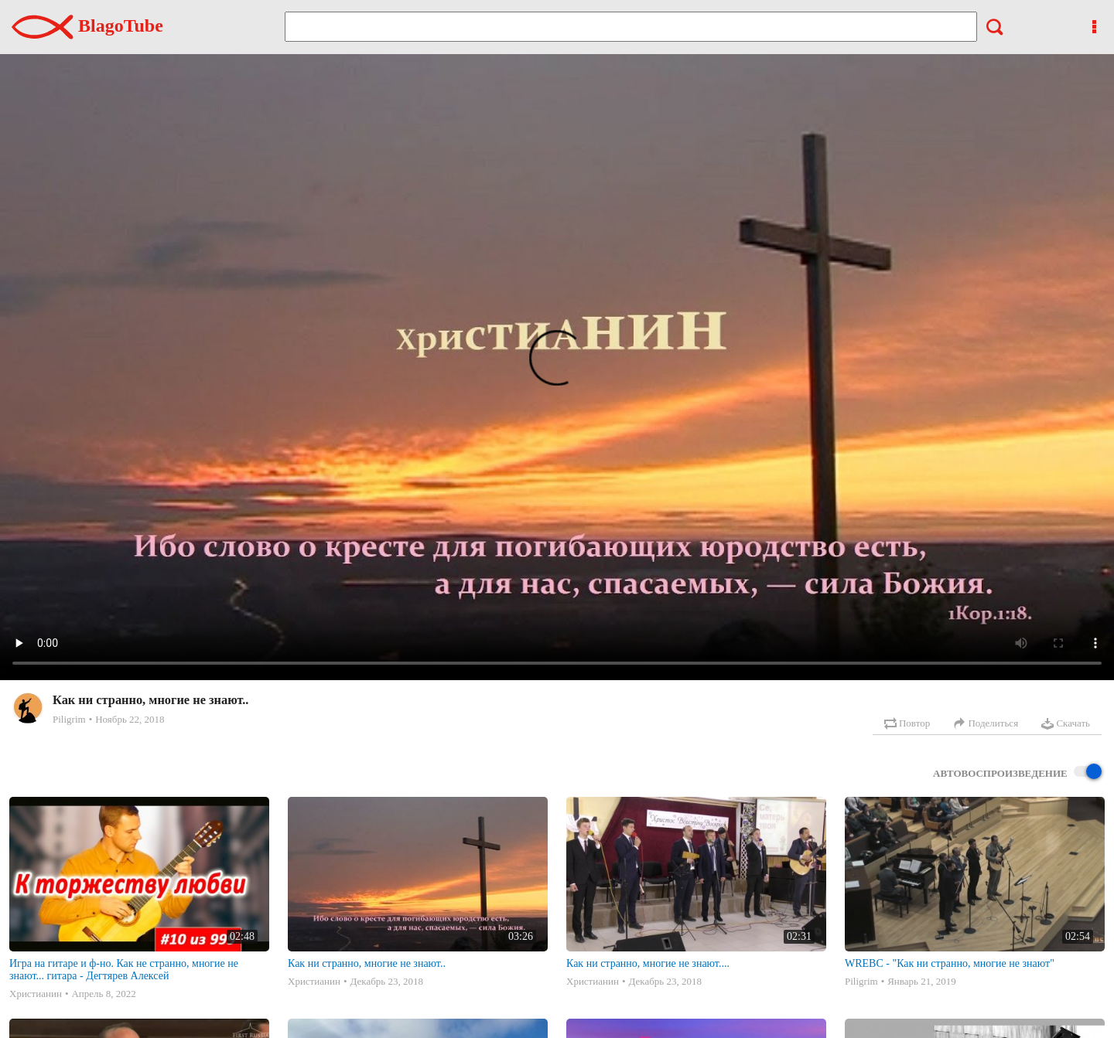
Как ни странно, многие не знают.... (648, 963)
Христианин (35, 993)
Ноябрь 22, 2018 (129, 719)
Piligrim (69, 719)
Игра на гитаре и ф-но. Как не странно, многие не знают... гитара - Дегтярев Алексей (123, 970)
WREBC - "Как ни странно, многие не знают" (949, 963)
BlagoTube (87, 25)
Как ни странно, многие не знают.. (367, 963)
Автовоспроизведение (1017, 772)
